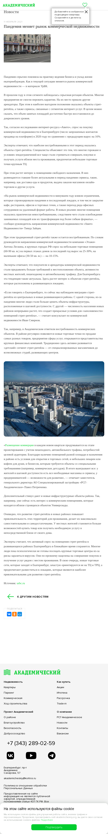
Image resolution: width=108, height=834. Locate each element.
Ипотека (62, 692)
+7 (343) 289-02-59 (31, 743)
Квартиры (10, 687)
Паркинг (9, 692)
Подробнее (47, 820)
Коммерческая (13, 698)
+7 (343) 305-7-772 (92, 5)
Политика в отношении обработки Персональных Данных (25, 787)
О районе (10, 717)
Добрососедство (14, 733)
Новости (62, 722)
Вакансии (63, 733)
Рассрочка (63, 698)
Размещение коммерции (19, 445)
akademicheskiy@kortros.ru (20, 778)
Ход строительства (15, 703)
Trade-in (62, 703)
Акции (60, 687)
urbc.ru (21, 583)
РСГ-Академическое (69, 717)
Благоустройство (14, 722)
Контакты (62, 728)
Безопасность (12, 728)
